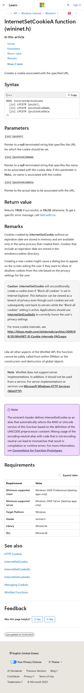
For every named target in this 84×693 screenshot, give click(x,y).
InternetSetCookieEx (21, 314)
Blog (53, 671)
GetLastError (48, 215)
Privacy (28, 676)
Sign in (77, 5)
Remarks (12, 58)
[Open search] (68, 5)
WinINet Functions (16, 592)
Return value (14, 53)
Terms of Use (46, 676)
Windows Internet (31, 13)
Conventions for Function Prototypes (37, 450)
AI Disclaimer (14, 671)
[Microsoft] (42, 5)
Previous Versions (36, 671)
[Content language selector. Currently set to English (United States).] (24, 653)
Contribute (13, 676)
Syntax (11, 43)
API (15, 13)
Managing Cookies (16, 585)
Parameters (13, 48)
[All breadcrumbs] (7, 13)
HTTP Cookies (13, 554)
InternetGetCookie (16, 561)
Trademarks (13, 682)
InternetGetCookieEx (17, 569)
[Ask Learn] (69, 13)
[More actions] (76, 13)
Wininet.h (50, 13)
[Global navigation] (3, 5)
